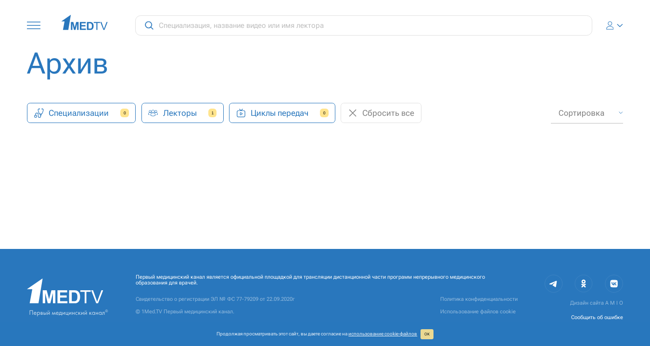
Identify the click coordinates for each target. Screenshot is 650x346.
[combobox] (587, 113)
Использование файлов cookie (478, 312)
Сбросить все (381, 113)
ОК (427, 334)
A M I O (614, 303)
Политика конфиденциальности (479, 299)
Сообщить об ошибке (597, 317)
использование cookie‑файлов (382, 333)
